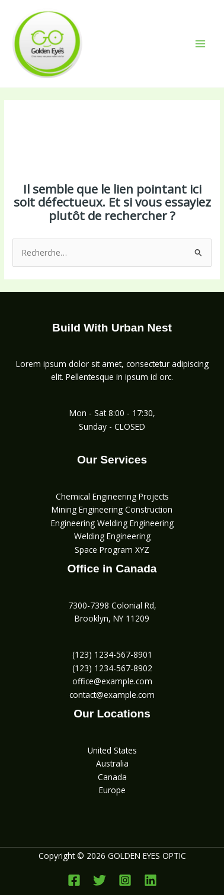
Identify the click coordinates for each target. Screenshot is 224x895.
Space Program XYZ (112, 549)
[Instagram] (125, 880)
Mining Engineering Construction (112, 509)
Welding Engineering (112, 536)
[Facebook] (74, 880)
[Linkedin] (150, 880)
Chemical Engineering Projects (112, 496)
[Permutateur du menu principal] (200, 43)
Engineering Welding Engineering (112, 523)
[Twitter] (99, 880)
